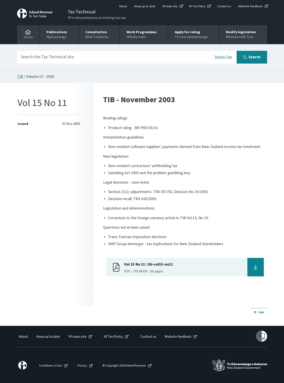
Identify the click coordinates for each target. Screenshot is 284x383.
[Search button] (252, 57)
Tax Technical (82, 11)
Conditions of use (50, 366)
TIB (20, 76)
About (123, 6)
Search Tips (223, 57)
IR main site (170, 6)
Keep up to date (144, 6)
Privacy (82, 366)
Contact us (224, 6)
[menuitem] (23, 337)
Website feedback (250, 6)
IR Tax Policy (197, 6)
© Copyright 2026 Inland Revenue (124, 366)
